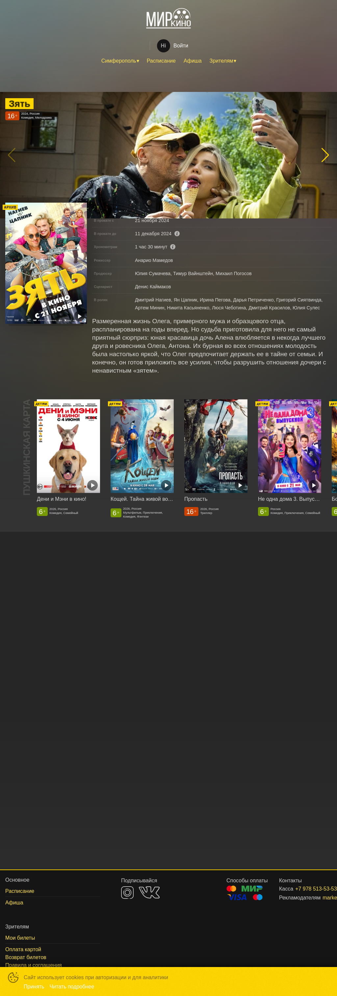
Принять (34, 986)
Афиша (193, 61)
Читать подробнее (72, 986)
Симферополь (118, 61)
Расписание (161, 61)
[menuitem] (120, 61)
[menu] (168, 61)
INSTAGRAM (127, 892)
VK (149, 892)
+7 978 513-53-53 (305, 889)
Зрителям (221, 61)
